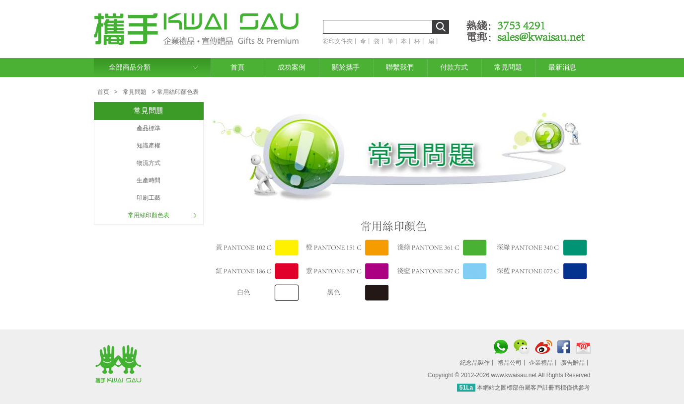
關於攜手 (346, 67)
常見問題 (508, 67)
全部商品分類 (130, 67)
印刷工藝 (148, 197)
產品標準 (148, 128)
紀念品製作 (475, 362)
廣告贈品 (573, 362)
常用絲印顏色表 (148, 215)
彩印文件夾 (338, 41)
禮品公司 (510, 362)
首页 (103, 91)
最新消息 (562, 67)
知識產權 (148, 145)
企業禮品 (541, 362)
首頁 (237, 67)
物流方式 (148, 163)
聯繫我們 (400, 67)
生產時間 (148, 180)
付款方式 (454, 67)
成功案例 (291, 67)
